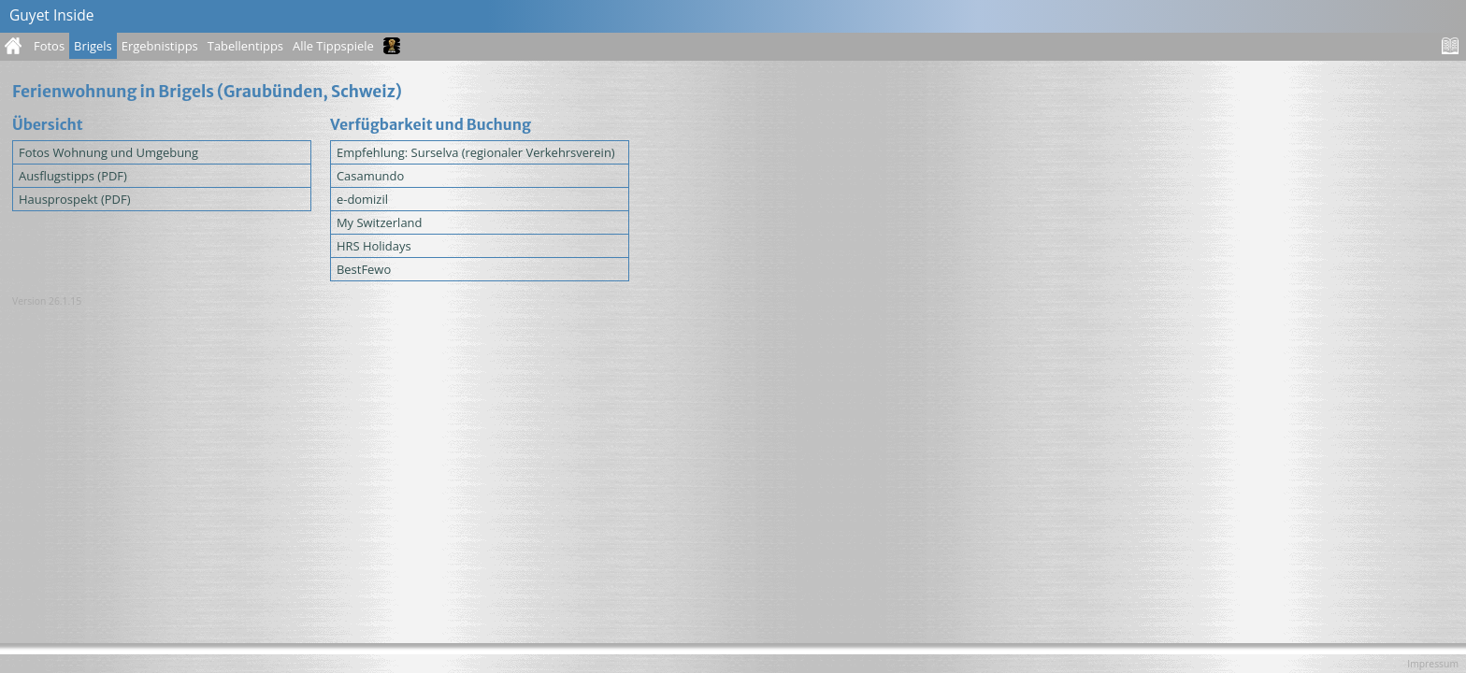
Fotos (49, 45)
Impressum (1433, 663)
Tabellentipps (245, 45)
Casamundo (370, 175)
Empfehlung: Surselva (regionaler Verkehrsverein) (476, 152)
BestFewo (364, 269)
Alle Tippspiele (333, 45)
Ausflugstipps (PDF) (73, 175)
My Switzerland (380, 222)
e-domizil (362, 199)
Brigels (93, 45)
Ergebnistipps (160, 45)
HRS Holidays (374, 245)
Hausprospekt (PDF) (75, 199)
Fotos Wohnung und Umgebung (108, 152)
